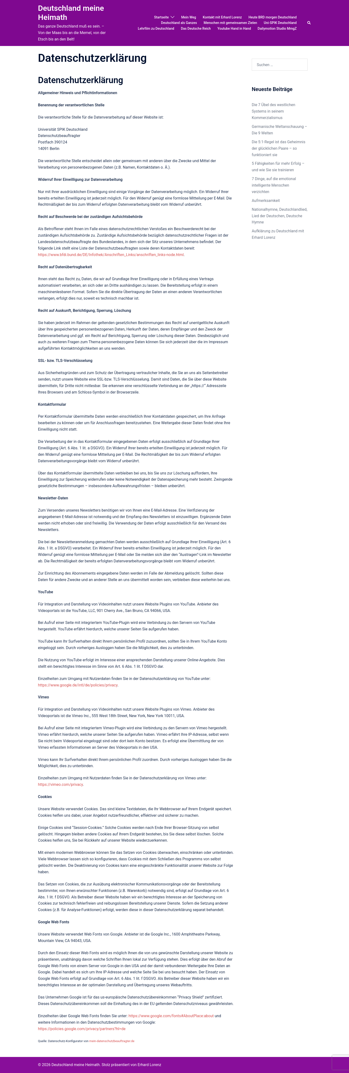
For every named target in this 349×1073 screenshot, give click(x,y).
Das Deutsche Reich (196, 28)
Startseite (161, 17)
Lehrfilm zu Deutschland (156, 28)
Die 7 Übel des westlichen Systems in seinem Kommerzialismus (273, 111)
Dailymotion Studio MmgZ (277, 28)
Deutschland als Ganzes (179, 23)
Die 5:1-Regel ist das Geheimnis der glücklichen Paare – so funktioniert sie (278, 148)
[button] (309, 23)
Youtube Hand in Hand (234, 28)
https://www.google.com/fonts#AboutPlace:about (171, 1016)
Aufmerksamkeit (266, 200)
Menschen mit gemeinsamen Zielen (230, 23)
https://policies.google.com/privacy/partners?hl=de (82, 1029)
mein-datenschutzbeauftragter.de (111, 1041)
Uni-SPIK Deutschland (280, 23)
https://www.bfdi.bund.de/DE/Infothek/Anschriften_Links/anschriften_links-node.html (111, 254)
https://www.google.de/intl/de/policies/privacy (78, 685)
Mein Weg (188, 17)
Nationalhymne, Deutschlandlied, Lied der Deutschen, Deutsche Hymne (279, 216)
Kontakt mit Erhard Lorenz (222, 17)
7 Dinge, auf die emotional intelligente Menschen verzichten (274, 185)
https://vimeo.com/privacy (60, 784)
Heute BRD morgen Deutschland (273, 17)
